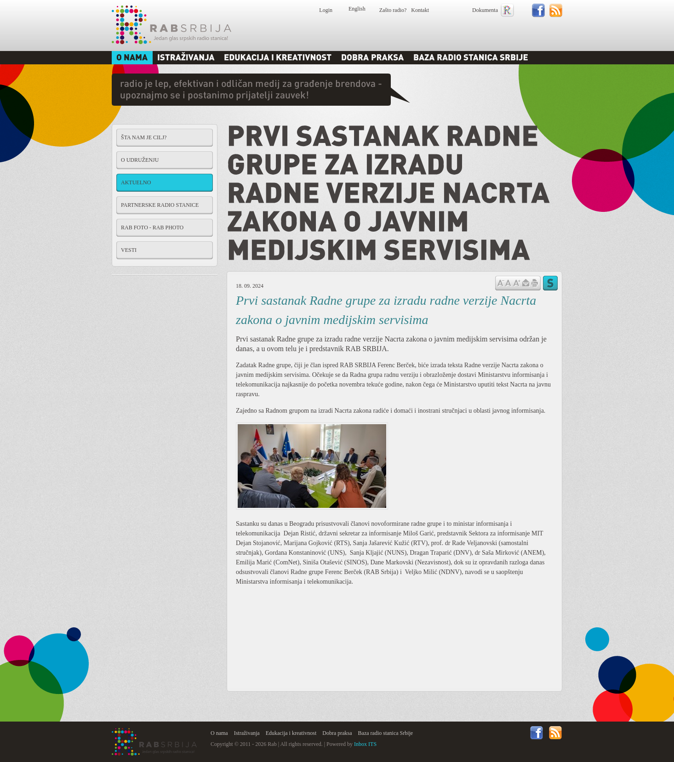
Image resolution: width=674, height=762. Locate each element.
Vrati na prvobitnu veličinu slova (508, 282)
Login (325, 10)
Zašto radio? (393, 10)
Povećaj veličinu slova (516, 282)
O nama (219, 733)
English (357, 9)
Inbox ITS (365, 744)
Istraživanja (247, 733)
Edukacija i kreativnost (291, 733)
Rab (171, 25)
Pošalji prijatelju (525, 283)
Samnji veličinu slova (500, 282)
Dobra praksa (337, 733)
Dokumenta (485, 10)
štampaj (534, 283)
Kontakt (420, 10)
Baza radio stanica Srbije (385, 733)
